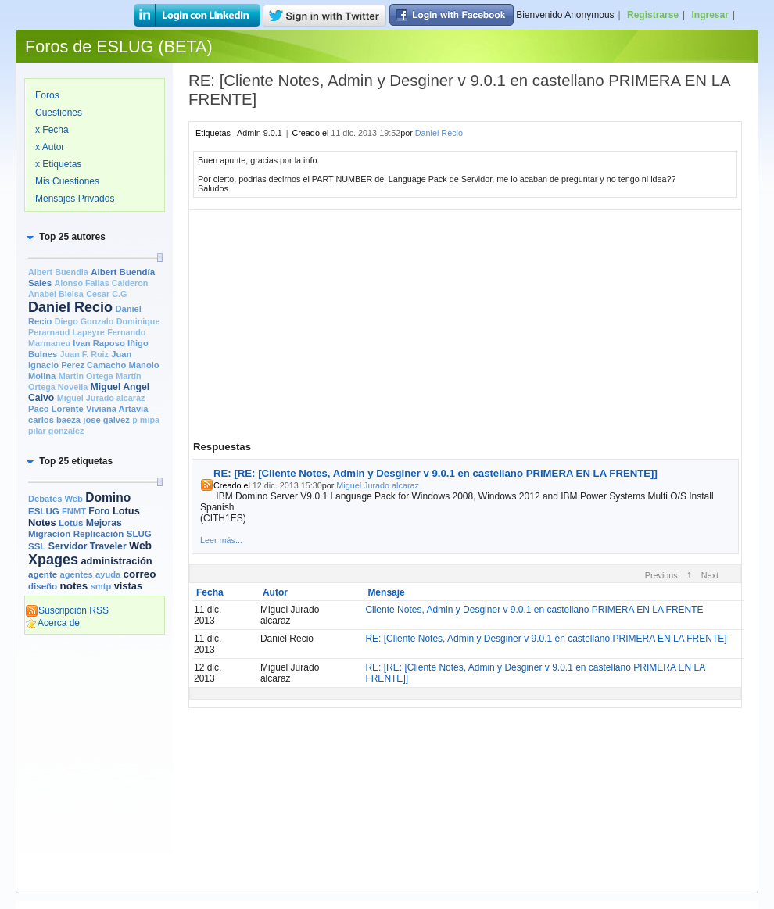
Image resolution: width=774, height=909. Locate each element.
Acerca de (52, 622)
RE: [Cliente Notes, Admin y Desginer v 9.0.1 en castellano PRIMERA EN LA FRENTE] (545, 638)
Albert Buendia (58, 272)
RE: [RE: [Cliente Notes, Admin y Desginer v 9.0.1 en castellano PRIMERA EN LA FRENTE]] (435, 473)
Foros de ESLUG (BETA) (119, 46)
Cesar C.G (106, 294)
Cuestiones (58, 112)
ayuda (107, 574)
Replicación (98, 534)
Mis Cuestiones (67, 181)
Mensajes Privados (74, 198)
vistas (128, 586)
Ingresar (710, 14)
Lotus (71, 523)
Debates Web (55, 498)
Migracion (49, 534)
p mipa (145, 419)
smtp (101, 586)
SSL (36, 546)
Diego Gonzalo (84, 321)
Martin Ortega (86, 376)
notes (73, 586)
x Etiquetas (58, 164)
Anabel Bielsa (56, 294)
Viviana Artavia (117, 408)
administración (116, 561)
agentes (75, 574)
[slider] (159, 257)
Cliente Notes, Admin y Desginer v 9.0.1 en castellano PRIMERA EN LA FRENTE (534, 609)
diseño (42, 586)
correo (140, 574)
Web (140, 545)
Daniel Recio (70, 307)
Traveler (108, 546)
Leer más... (221, 540)
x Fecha (52, 129)
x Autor (49, 146)
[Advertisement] (94, 705)
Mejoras (104, 522)
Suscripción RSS (67, 610)
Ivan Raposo (98, 343)
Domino (108, 497)
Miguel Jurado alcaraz (101, 398)
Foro (98, 511)
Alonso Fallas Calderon (101, 283)
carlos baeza (54, 419)
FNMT (74, 511)
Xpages (53, 559)
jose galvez (106, 419)
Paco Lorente (56, 408)
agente (42, 574)
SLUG (139, 534)
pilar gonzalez (56, 430)
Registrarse (653, 14)
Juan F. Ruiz (84, 354)
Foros (47, 95)
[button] (65, 236)
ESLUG (43, 511)
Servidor (68, 546)
